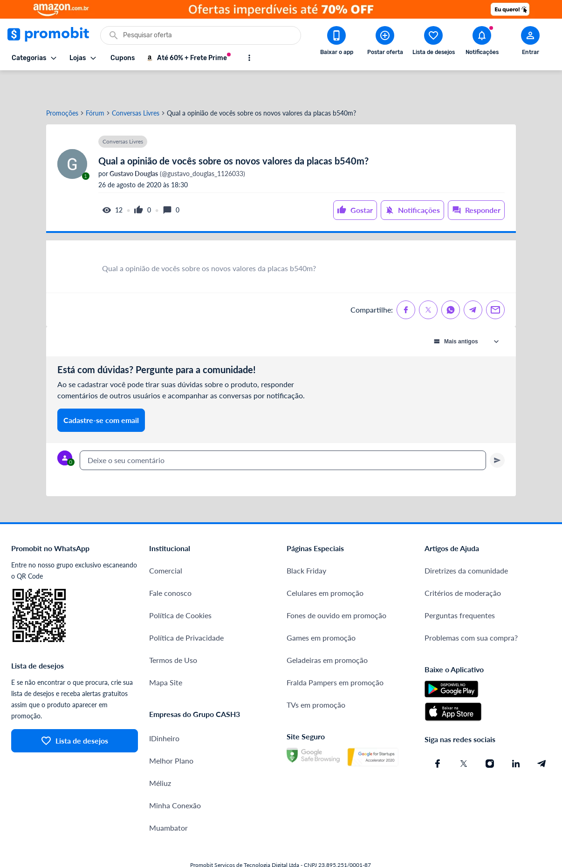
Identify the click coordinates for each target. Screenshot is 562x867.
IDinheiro (164, 710)
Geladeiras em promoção (327, 632)
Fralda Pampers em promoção (335, 654)
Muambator (168, 799)
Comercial (165, 542)
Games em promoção (321, 609)
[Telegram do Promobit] (542, 736)
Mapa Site (165, 654)
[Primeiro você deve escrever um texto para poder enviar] (497, 432)
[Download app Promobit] (336, 42)
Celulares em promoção (325, 564)
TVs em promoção (316, 676)
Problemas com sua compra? (471, 609)
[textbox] (283, 432)
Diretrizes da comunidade (466, 542)
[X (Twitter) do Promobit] (464, 736)
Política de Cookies (180, 587)
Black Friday (306, 542)
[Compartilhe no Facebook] (406, 282)
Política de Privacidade (186, 609)
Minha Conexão (175, 777)
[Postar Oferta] (385, 42)
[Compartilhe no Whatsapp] (450, 282)
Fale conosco (170, 564)
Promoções (62, 85)
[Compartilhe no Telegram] (473, 282)
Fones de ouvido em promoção (336, 587)
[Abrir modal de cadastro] (530, 42)
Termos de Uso (173, 632)
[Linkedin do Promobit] (516, 736)
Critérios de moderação (463, 564)
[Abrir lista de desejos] (433, 42)
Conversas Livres (135, 85)
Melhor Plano (171, 732)
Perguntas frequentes (460, 587)
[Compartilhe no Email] (495, 282)
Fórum (95, 85)
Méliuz (160, 755)
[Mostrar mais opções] (249, 57)
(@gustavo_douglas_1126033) (176, 146)
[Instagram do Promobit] (490, 736)
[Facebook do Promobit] (438, 736)
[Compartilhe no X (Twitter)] (428, 282)
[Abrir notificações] (482, 42)
